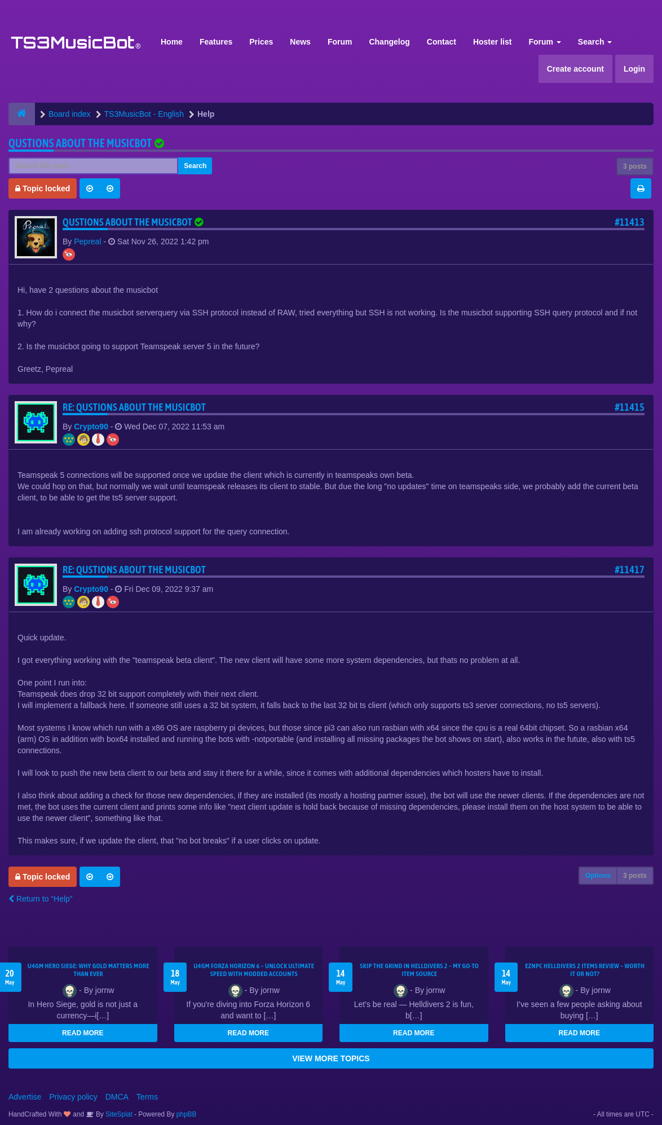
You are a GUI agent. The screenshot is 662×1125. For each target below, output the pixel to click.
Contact (441, 41)
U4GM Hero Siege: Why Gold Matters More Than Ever (88, 970)
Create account (575, 68)
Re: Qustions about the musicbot (134, 407)
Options (598, 876)
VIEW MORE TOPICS (330, 1058)
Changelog (389, 41)
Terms (147, 1096)
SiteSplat (118, 1114)
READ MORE (82, 1033)
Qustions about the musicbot (80, 143)
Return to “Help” (40, 898)
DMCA (117, 1096)
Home (172, 41)
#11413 (630, 222)
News (300, 41)
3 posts (635, 166)
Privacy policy (73, 1096)
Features (216, 41)
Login (634, 68)
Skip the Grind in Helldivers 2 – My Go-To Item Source (419, 970)
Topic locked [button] (42, 188)
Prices (261, 41)
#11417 (630, 569)
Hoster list (492, 41)
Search (595, 41)
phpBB (186, 1114)
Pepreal (87, 241)
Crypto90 (91, 426)
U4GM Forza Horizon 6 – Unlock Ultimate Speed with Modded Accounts (253, 970)
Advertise (24, 1096)
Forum (340, 41)
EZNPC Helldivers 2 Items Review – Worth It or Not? (585, 970)
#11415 (630, 407)
